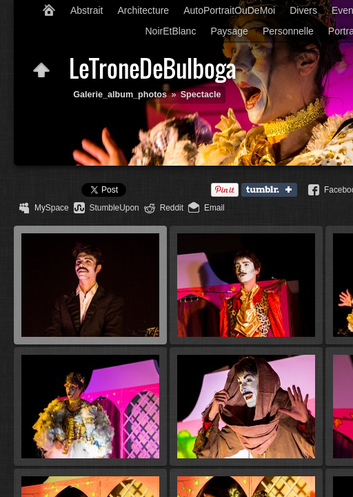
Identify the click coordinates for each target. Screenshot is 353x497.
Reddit (171, 208)
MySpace (51, 208)
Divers (303, 10)
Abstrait (86, 10)
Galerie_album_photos (120, 94)
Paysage (229, 31)
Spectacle (201, 94)
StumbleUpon (114, 208)
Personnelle (288, 31)
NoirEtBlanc (170, 31)
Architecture (143, 10)
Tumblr (272, 190)
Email (214, 208)
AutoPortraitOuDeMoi (229, 10)
